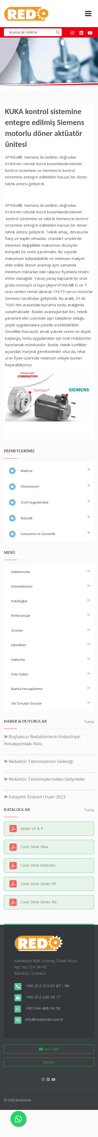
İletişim (49, 1062)
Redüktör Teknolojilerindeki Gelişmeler (44, 779)
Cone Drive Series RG (38, 901)
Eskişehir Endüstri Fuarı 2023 (34, 797)
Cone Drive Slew (34, 846)
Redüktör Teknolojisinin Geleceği (38, 761)
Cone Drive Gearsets (37, 865)
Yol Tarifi (49, 1049)
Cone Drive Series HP (38, 883)
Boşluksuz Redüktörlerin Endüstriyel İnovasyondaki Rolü (42, 740)
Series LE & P (31, 828)
